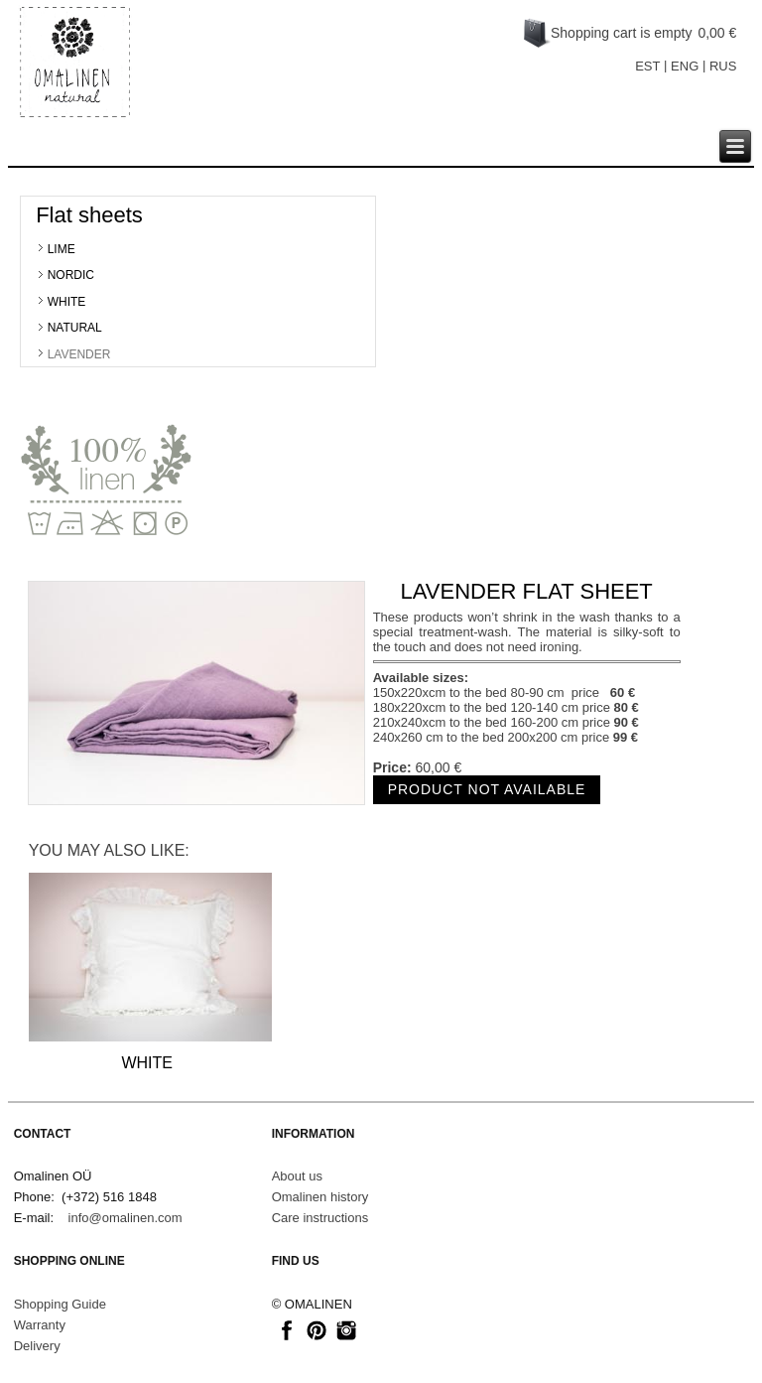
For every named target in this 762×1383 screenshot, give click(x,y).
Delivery (37, 1345)
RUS (722, 66)
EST (647, 66)
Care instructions (320, 1217)
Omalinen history (320, 1196)
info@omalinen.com (125, 1217)
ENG (684, 66)
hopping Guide (64, 1304)
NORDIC (71, 275)
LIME (61, 249)
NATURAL (75, 328)
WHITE (67, 302)
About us (297, 1176)
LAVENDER (79, 354)
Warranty (39, 1324)
